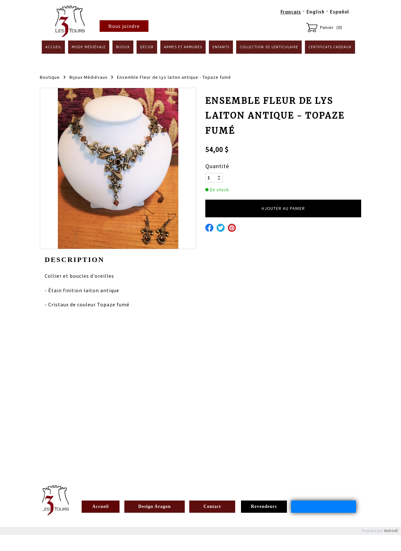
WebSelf (391, 530)
